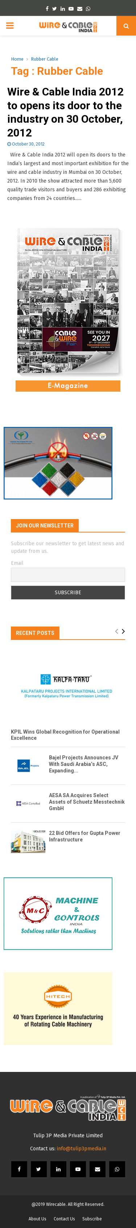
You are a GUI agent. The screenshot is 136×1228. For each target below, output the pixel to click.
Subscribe (92, 1218)
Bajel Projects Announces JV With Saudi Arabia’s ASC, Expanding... (83, 764)
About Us (37, 1218)
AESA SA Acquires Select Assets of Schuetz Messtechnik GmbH (87, 801)
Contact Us (64, 1218)
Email (17, 563)
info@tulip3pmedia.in (81, 1149)
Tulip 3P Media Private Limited (68, 1136)
